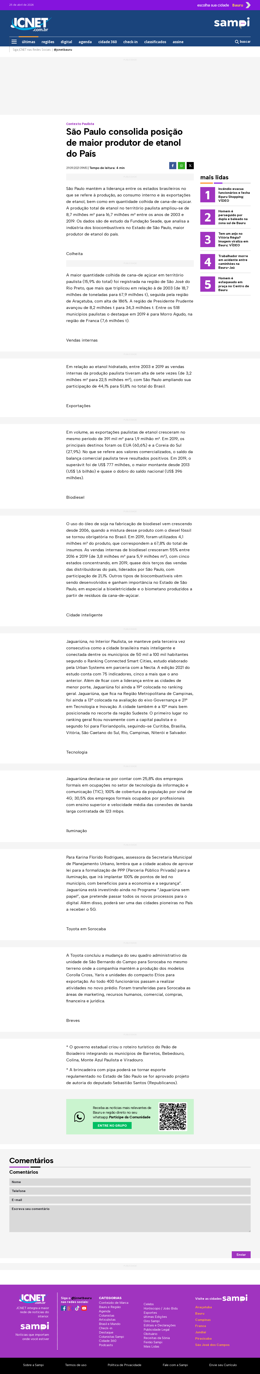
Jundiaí (200, 1332)
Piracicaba (203, 1338)
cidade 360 (107, 41)
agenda (85, 41)
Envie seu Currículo (223, 1365)
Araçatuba (203, 1307)
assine (178, 41)
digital (66, 41)
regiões (48, 41)
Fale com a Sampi (175, 1365)
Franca (200, 1326)
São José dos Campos (212, 1345)
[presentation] (220, 1242)
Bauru (199, 1313)
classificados (155, 41)
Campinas (203, 1320)
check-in (130, 41)
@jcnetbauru (81, 1298)
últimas (28, 41)
